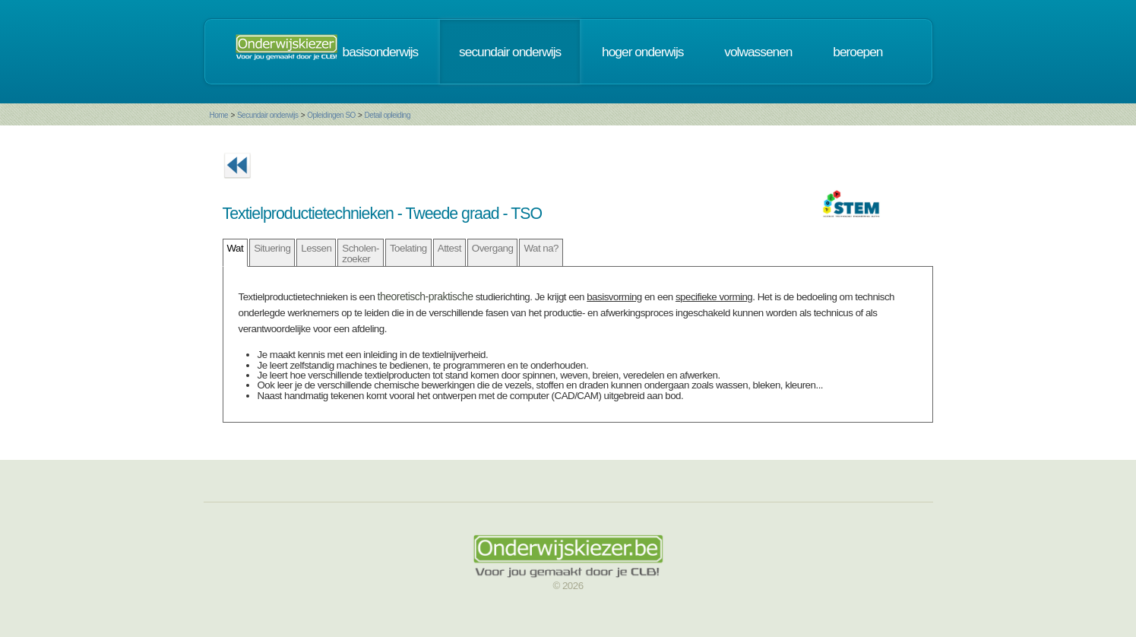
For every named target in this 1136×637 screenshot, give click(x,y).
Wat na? (541, 248)
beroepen (857, 51)
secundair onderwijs (510, 51)
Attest (449, 248)
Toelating (408, 248)
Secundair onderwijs (268, 115)
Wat (235, 248)
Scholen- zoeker (360, 253)
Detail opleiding (387, 115)
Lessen (316, 248)
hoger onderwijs (642, 51)
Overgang (493, 248)
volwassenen (758, 51)
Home (219, 115)
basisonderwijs (381, 51)
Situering (272, 248)
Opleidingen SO (331, 115)
